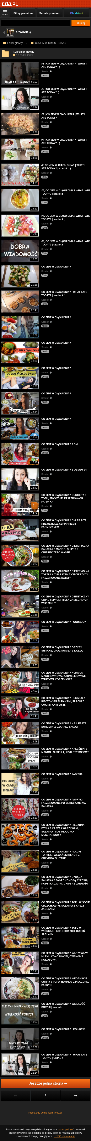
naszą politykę (66, 1129)
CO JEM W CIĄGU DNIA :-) (48, 43)
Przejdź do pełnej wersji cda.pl (45, 1112)
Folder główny (13, 43)
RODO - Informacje (64, 1136)
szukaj (80, 23)
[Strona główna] (10, 4)
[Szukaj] (35, 23)
